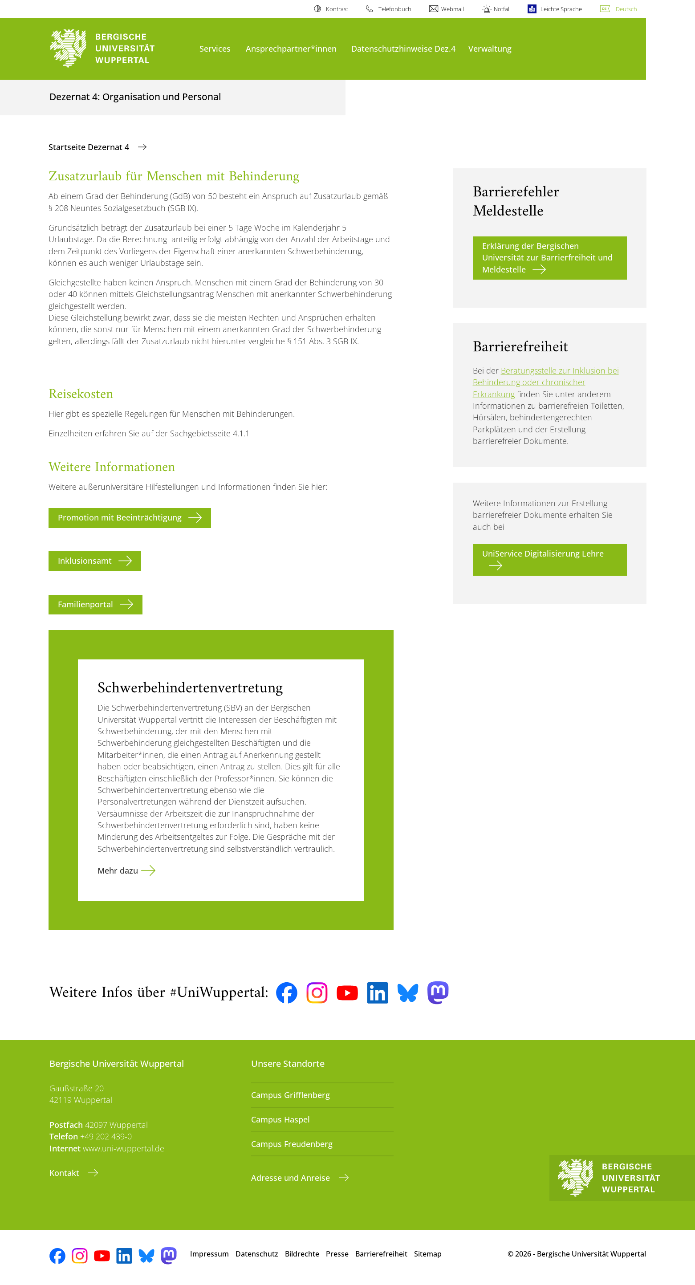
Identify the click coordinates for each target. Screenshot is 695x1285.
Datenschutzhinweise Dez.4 (403, 48)
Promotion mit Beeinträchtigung (120, 517)
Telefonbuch (394, 9)
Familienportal (85, 604)
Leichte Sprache (561, 9)
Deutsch (626, 9)
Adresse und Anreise (291, 1177)
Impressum (209, 1254)
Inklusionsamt (85, 560)
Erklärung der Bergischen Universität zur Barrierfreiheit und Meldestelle (547, 257)
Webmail (452, 9)
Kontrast (337, 9)
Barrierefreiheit (381, 1254)
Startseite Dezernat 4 (90, 147)
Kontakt (65, 1172)
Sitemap (428, 1254)
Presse (337, 1254)
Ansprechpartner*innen (291, 48)
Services (215, 48)
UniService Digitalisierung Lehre (543, 553)
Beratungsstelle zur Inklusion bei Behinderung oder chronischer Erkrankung (546, 382)
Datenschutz (257, 1254)
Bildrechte (302, 1254)
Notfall (502, 9)
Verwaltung (490, 48)
